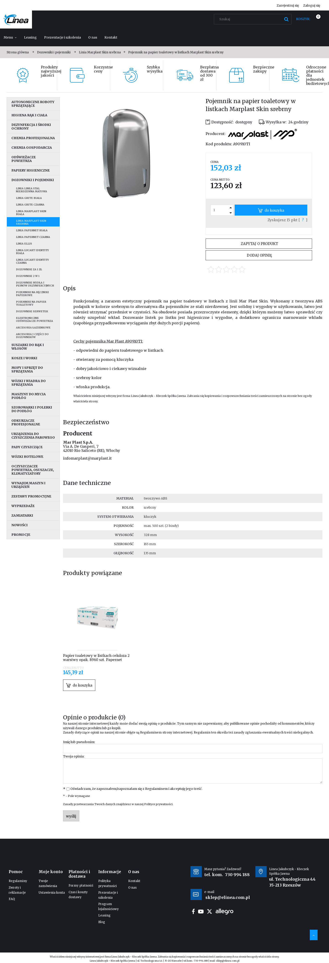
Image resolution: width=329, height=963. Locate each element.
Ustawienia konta (52, 893)
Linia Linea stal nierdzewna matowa (31, 190)
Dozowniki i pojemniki (32, 180)
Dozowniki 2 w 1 (28, 276)
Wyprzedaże (22, 506)
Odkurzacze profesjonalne (25, 422)
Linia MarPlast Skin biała (31, 213)
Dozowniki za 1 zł (29, 269)
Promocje (20, 535)
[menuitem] (10, 37)
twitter (209, 911)
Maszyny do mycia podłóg (28, 396)
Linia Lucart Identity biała (32, 252)
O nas (132, 888)
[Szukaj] (286, 19)
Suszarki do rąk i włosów (27, 347)
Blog (101, 922)
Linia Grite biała (29, 198)
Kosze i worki (24, 358)
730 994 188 (237, 874)
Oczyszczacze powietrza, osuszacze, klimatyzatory (32, 470)
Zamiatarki (22, 515)
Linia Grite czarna (30, 204)
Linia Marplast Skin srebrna (31, 222)
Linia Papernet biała (32, 230)
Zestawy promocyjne (31, 496)
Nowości (19, 525)
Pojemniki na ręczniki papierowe (32, 294)
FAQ (12, 899)
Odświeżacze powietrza (23, 159)
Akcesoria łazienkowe (33, 327)
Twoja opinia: (73, 756)
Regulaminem (151, 732)
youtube (201, 911)
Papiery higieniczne (30, 170)
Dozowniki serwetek (32, 311)
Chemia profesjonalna (33, 138)
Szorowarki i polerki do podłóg (31, 409)
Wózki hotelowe (27, 457)
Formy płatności (81, 886)
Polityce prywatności (158, 804)
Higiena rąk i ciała (29, 115)
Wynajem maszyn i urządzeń (28, 485)
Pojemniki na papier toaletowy (31, 303)
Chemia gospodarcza (31, 148)
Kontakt (134, 881)
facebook (193, 911)
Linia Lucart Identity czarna (32, 261)
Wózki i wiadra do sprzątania (28, 383)
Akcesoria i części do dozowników (32, 336)
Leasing (104, 915)
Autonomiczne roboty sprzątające (32, 104)
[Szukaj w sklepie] (254, 19)
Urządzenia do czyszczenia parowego (33, 436)
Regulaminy (18, 881)
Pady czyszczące (26, 447)
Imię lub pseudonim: (79, 742)
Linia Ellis (24, 243)
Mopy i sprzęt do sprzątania (27, 369)
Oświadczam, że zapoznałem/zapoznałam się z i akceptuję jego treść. (136, 789)
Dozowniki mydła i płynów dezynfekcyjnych (35, 284)
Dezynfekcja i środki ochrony (31, 126)
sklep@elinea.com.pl (227, 960)
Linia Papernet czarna (33, 237)
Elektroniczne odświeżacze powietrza (34, 319)
